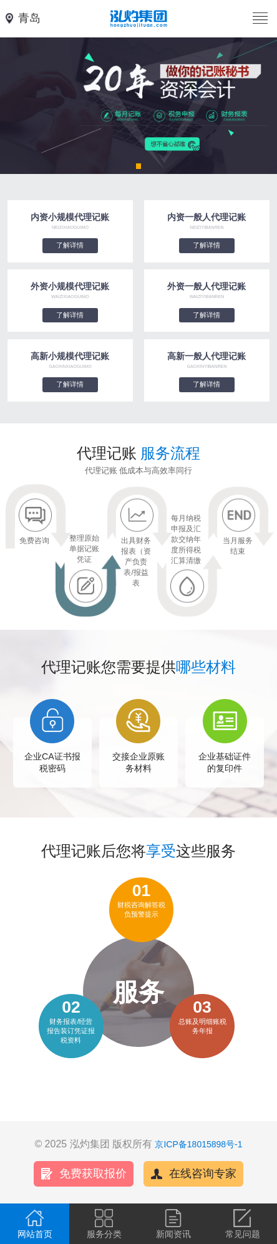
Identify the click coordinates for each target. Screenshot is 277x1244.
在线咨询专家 (202, 1173)
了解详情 (70, 245)
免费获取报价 (93, 1173)
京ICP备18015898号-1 (198, 1144)
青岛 (29, 18)
